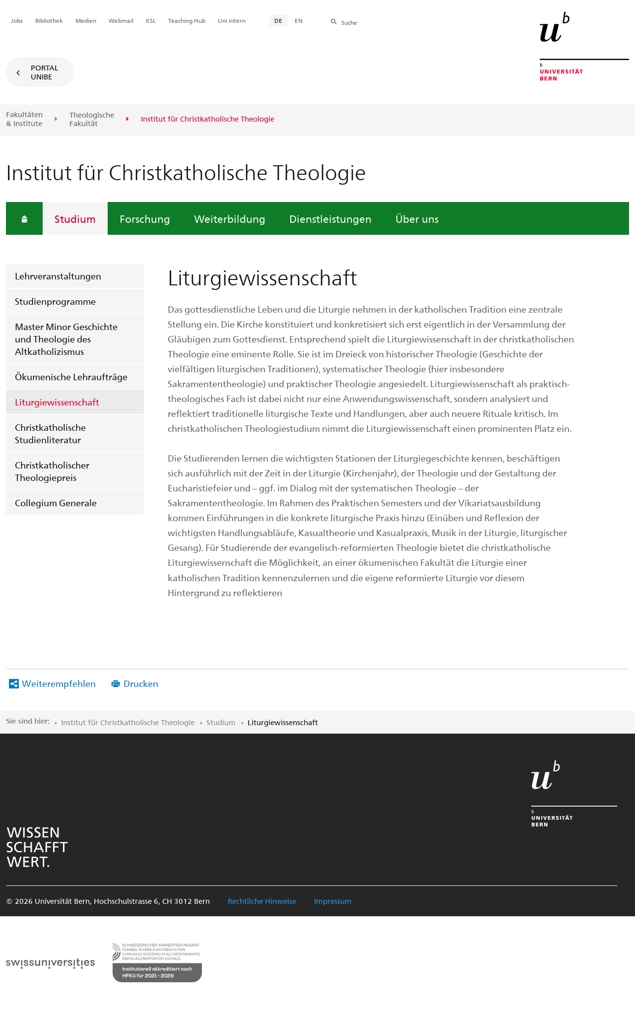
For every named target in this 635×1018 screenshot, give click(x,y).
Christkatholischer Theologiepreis (52, 471)
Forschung (145, 218)
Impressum (333, 901)
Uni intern (232, 20)
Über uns (417, 218)
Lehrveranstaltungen (58, 276)
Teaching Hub (186, 20)
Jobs (17, 20)
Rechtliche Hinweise (262, 901)
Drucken (141, 683)
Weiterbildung (229, 218)
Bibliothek (49, 20)
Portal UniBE (45, 72)
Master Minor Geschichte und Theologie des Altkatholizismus (66, 338)
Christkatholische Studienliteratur (50, 433)
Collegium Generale (56, 502)
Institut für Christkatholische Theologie (127, 722)
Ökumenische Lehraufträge (71, 376)
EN (299, 20)
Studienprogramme (55, 301)
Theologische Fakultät (91, 119)
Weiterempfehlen (59, 683)
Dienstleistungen (330, 218)
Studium (75, 218)
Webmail (121, 20)
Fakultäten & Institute (24, 119)
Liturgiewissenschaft (57, 402)
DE (278, 20)
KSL (151, 20)
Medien (85, 20)
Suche (349, 22)
